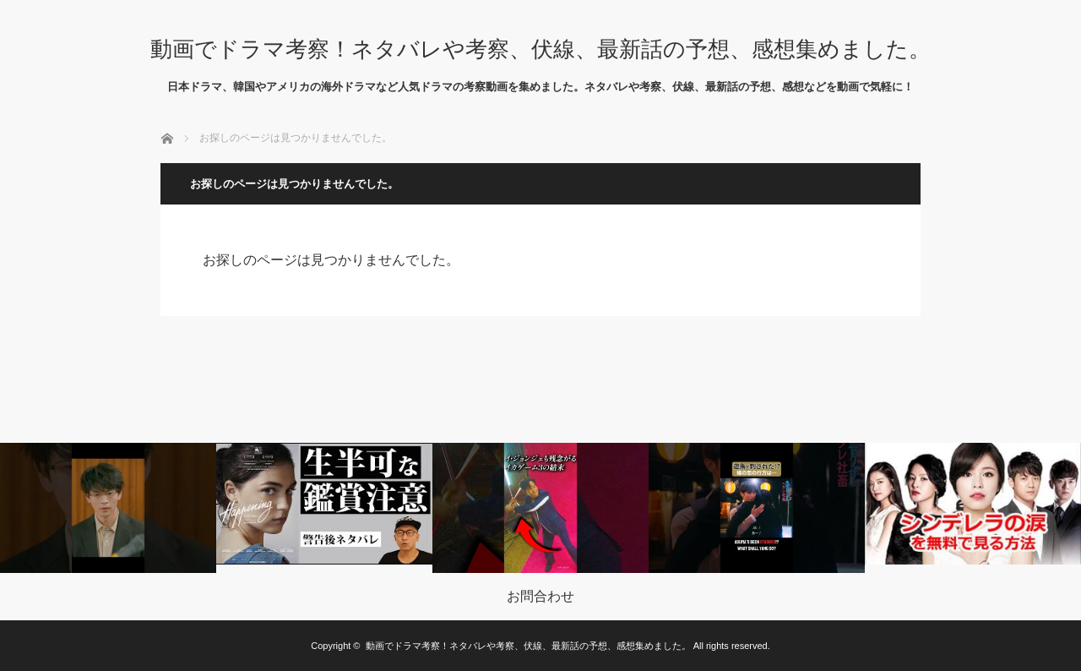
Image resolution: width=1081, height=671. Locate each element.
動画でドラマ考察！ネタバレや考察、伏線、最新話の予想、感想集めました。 (540, 49)
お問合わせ (540, 596)
